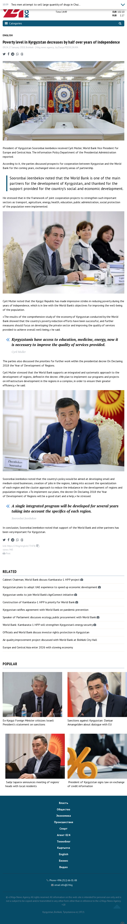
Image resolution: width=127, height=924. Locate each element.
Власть (63, 803)
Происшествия (63, 822)
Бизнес (63, 860)
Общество (63, 809)
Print (6, 553)
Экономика (63, 815)
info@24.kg (67, 885)
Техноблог (63, 841)
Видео (63, 867)
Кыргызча (63, 847)
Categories (13, 23)
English (8, 35)
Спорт (63, 828)
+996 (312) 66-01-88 (66, 880)
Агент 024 (63, 835)
